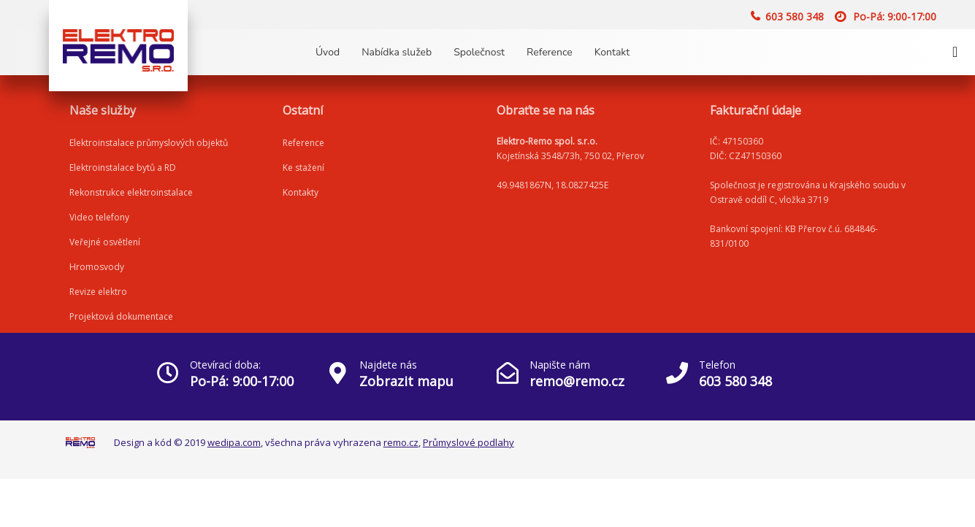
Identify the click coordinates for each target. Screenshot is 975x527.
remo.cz (400, 442)
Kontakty (300, 192)
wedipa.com (234, 442)
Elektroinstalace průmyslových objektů (148, 142)
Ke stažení (303, 167)
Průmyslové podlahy (468, 442)
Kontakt (612, 52)
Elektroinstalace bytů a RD (122, 167)
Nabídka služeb (397, 52)
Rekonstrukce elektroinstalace (131, 192)
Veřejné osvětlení (104, 242)
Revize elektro (98, 291)
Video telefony (99, 217)
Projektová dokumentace (121, 316)
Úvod (328, 52)
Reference (550, 52)
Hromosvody (96, 267)
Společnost (479, 52)
